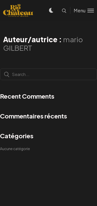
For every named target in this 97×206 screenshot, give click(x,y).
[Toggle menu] (82, 10)
